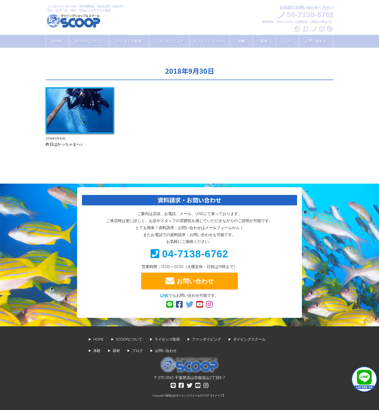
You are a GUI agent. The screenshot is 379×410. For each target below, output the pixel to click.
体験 (241, 41)
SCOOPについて (89, 41)
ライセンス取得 (129, 41)
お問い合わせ (316, 41)
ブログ (287, 41)
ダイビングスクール (209, 41)
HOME (57, 41)
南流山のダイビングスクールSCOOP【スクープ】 (196, 395)
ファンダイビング (169, 41)
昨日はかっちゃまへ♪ (64, 144)
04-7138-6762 (189, 254)
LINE (164, 295)
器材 (264, 41)
